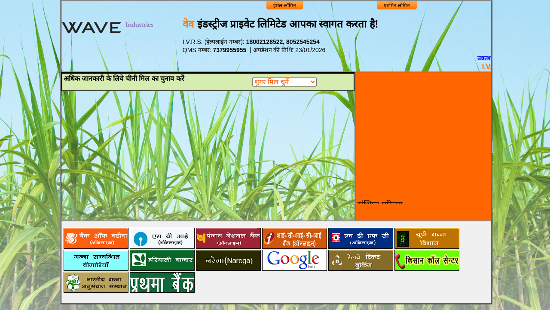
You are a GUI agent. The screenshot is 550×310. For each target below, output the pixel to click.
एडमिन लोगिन (397, 6)
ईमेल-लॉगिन (284, 6)
